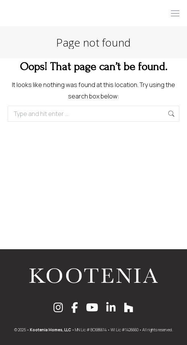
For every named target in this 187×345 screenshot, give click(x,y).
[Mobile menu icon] (175, 13)
